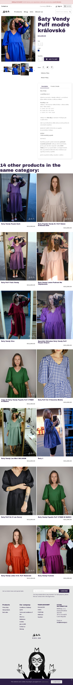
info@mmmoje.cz (62, 622)
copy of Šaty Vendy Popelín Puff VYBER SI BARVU (17, 400)
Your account (44, 604)
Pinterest (51, 67)
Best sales (5, 612)
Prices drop (5, 607)
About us (39, 12)
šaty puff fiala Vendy (10, 282)
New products (6, 610)
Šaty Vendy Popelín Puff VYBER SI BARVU (54, 517)
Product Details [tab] (55, 86)
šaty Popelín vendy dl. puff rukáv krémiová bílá (51, 224)
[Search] (63, 12)
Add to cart (51, 59)
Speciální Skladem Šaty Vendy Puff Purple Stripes (52, 342)
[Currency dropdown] (49, 6)
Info (31, 12)
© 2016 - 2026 (36, 638)
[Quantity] (40, 59)
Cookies (22, 621)
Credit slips (40, 612)
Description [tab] (44, 86)
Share (43, 67)
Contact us (4, 6)
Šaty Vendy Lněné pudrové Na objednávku (50, 283)
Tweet (47, 67)
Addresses (40, 614)
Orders (39, 609)
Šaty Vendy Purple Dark (10, 224)
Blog (26, 12)
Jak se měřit (23, 624)
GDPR (21, 610)
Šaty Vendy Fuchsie (46, 576)
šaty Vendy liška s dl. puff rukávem (16, 576)
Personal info (41, 607)
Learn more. (45, 681)
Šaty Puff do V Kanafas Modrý (50, 400)
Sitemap (22, 629)
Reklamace (22, 619)
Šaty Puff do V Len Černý (11, 517)
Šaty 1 (40, 458)
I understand (56, 682)
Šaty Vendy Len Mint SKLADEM (13, 458)
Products (18, 12)
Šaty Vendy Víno (7, 341)
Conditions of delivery (25, 607)
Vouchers (40, 617)
